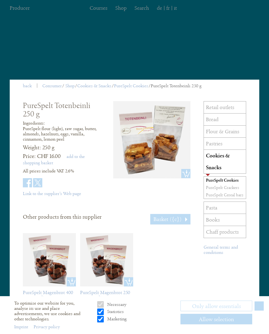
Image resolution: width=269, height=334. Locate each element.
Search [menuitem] (141, 8)
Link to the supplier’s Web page (52, 193)
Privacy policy (47, 326)
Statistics (115, 311)
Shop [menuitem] (121, 8)
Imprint (21, 326)
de (159, 8)
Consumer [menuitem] (52, 85)
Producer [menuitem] (20, 8)
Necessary (116, 304)
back (27, 85)
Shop (70, 85)
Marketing (116, 318)
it (175, 8)
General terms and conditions (221, 250)
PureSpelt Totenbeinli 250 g (176, 85)
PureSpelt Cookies (131, 85)
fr (168, 8)
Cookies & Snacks (94, 85)
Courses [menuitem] (98, 8)
